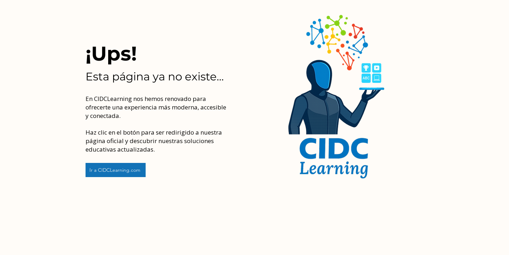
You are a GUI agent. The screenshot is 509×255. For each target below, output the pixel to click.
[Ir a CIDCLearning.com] (116, 170)
